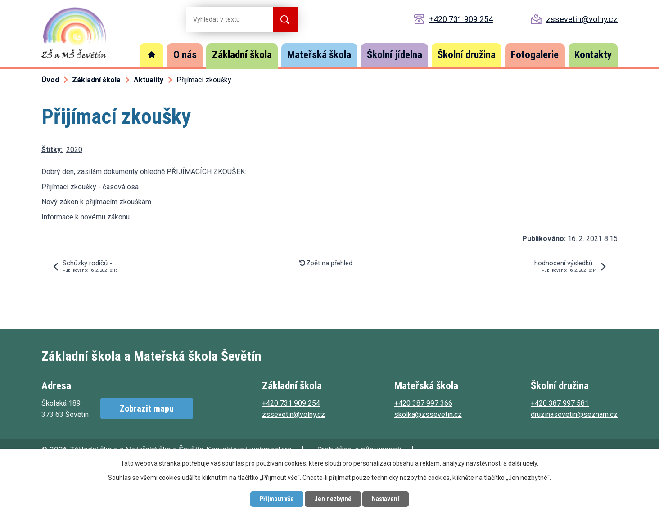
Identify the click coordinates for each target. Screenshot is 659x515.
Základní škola (242, 55)
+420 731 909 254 (461, 19)
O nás (185, 55)
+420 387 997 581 (560, 403)
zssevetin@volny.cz (582, 19)
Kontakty (593, 55)
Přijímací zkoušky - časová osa (90, 187)
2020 (74, 149)
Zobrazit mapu (147, 408)
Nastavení (385, 498)
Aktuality (148, 80)
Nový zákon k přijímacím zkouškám (96, 201)
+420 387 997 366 (423, 403)
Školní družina (467, 55)
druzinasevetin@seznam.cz (574, 414)
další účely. (523, 463)
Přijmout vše (277, 498)
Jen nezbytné (333, 498)
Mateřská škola (319, 55)
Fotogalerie (535, 55)
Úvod (152, 55)
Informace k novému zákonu (85, 217)
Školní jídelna (394, 55)
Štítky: (52, 149)
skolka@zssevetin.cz (428, 414)
